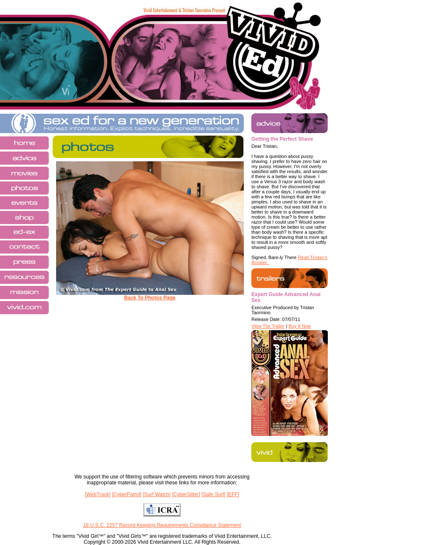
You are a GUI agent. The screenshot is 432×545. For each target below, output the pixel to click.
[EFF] (233, 494)
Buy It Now (300, 326)
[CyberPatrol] (126, 494)
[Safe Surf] (213, 494)
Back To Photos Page (150, 298)
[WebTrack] (98, 494)
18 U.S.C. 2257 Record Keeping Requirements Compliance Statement (162, 525)
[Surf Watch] (157, 494)
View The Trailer (268, 326)
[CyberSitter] (186, 494)
